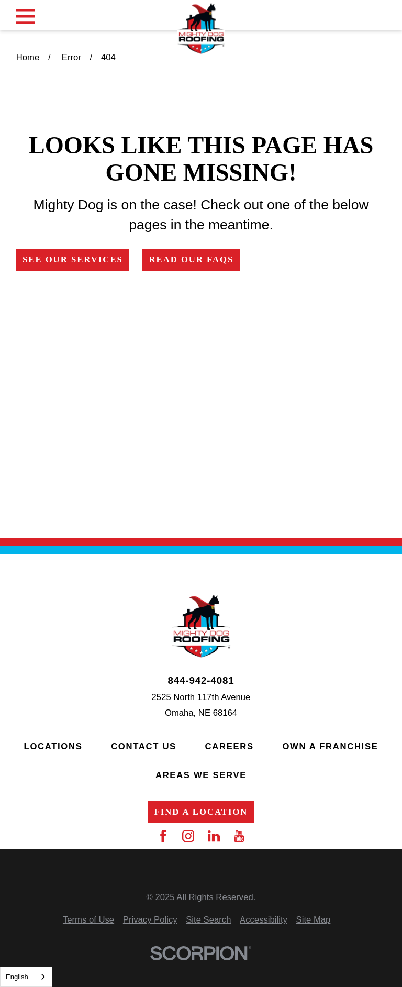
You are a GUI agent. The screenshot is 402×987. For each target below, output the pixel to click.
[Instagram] (188, 836)
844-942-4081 (201, 681)
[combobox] (26, 977)
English (17, 977)
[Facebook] (163, 836)
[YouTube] (239, 836)
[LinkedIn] (214, 836)
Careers (229, 746)
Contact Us (143, 746)
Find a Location (201, 812)
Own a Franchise (330, 746)
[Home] (201, 28)
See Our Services (73, 259)
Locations (53, 746)
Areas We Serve (201, 775)
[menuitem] (88, 920)
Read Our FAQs (191, 259)
